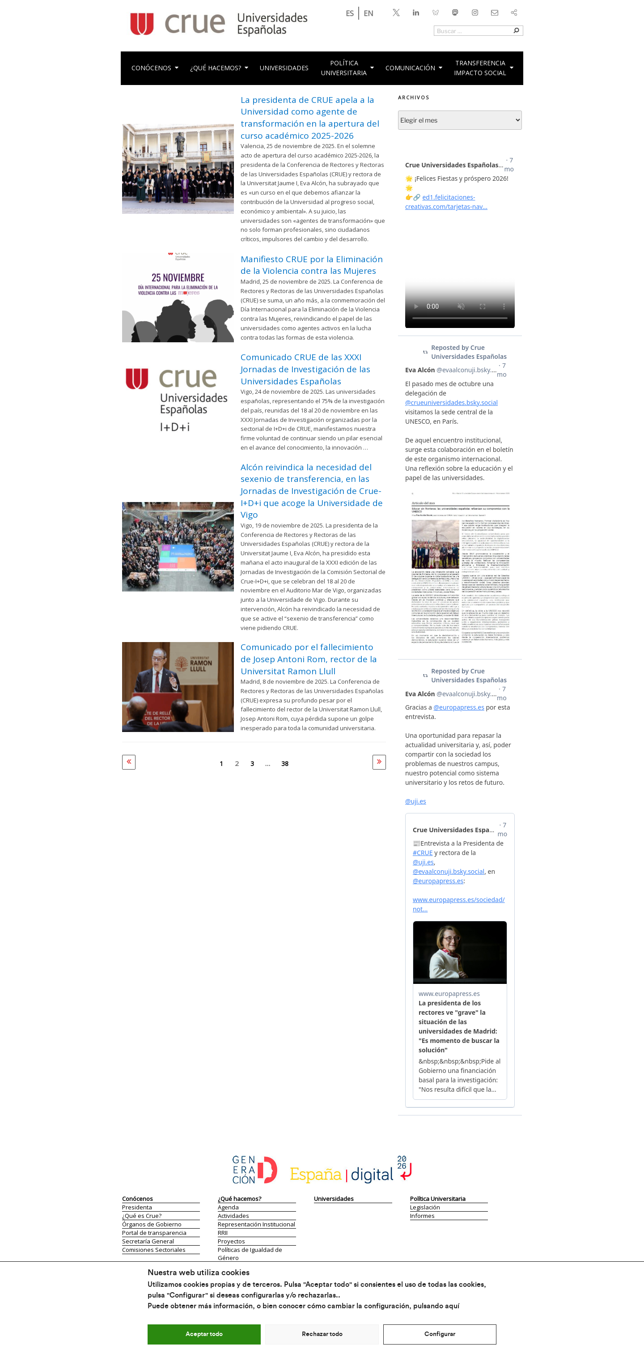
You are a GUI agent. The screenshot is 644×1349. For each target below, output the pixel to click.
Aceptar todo (204, 1334)
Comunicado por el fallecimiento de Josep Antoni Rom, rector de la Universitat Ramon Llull (309, 659)
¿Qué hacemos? (220, 68)
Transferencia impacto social (484, 68)
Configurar (439, 1334)
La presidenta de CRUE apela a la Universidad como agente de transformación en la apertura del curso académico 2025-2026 (310, 117)
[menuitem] (349, 13)
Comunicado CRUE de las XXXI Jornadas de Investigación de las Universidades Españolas (305, 369)
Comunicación (415, 68)
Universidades (284, 68)
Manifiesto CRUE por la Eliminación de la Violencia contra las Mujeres (312, 265)
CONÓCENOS (155, 68)
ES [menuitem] (350, 13)
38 (284, 763)
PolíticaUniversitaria (348, 68)
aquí (452, 1306)
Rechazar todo (322, 1334)
